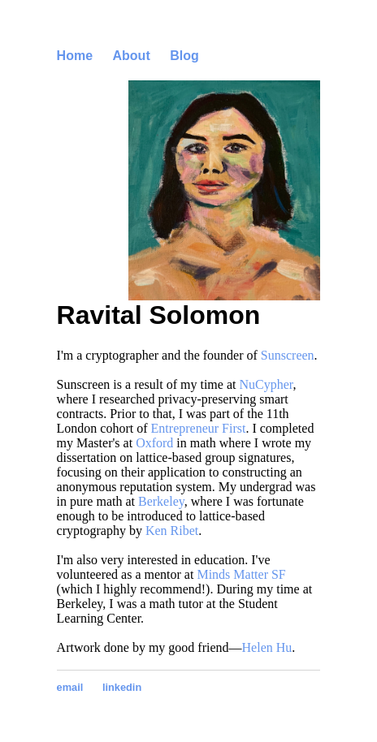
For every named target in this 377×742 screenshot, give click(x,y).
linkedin (121, 687)
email (70, 687)
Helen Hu (267, 647)
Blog (184, 56)
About (131, 56)
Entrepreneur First (198, 428)
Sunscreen (287, 355)
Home (75, 56)
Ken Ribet (171, 530)
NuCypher (265, 384)
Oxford (154, 443)
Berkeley (161, 501)
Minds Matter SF (241, 574)
